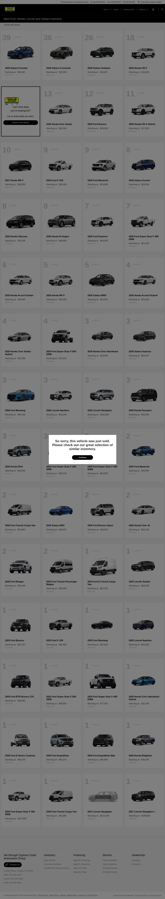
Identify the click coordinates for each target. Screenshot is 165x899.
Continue (82, 457)
